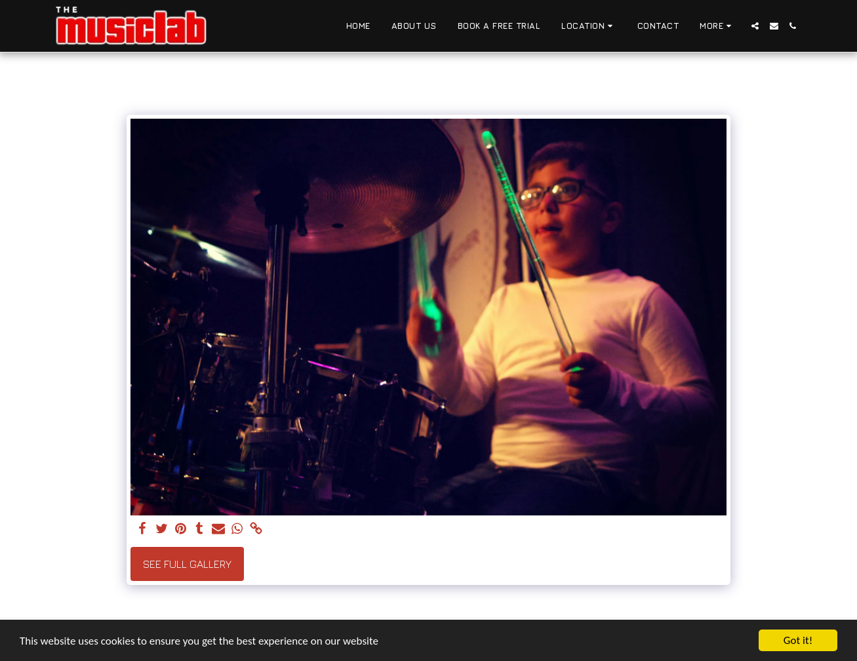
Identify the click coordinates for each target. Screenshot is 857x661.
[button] (588, 26)
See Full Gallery (187, 564)
